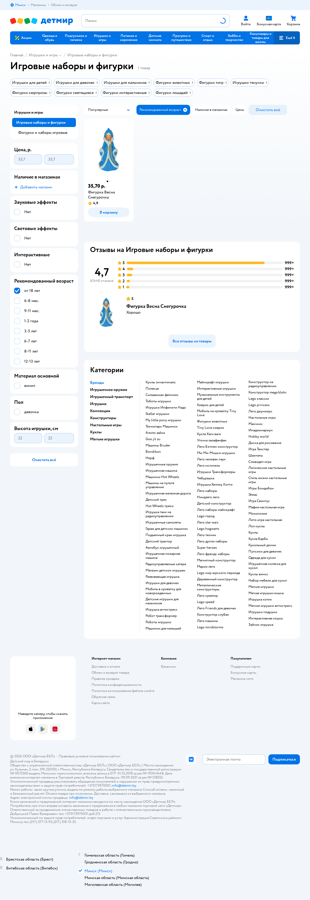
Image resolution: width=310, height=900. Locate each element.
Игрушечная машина (161, 471)
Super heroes (207, 548)
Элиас (253, 495)
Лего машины (207, 621)
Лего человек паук (211, 459)
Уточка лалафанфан (212, 440)
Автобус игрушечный (162, 548)
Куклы (253, 533)
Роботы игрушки (158, 622)
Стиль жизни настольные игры (267, 480)
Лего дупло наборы (212, 541)
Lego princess (259, 405)
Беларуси (41, 761)
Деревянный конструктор (217, 579)
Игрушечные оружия (162, 464)
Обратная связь (103, 697)
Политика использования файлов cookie (123, 691)
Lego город (205, 516)
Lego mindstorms (210, 627)
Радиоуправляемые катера (166, 564)
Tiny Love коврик (210, 428)
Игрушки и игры (43, 55)
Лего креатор (207, 596)
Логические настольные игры (267, 470)
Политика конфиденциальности (117, 685)
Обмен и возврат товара (110, 672)
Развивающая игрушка (162, 577)
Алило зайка (155, 433)
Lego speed (205, 602)
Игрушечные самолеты (163, 522)
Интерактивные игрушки (216, 389)
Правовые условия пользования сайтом (89, 756)
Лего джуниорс (260, 411)
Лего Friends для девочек (216, 608)
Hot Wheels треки (160, 506)
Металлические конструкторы (209, 587)
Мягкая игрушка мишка (266, 593)
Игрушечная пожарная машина (163, 556)
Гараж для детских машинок (167, 529)
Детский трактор (159, 541)
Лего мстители (208, 466)
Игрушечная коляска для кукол (267, 566)
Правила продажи (105, 679)
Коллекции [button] (100, 410)
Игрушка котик (260, 599)
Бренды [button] (97, 382)
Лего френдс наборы (213, 554)
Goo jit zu (153, 439)
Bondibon (153, 452)
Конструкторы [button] (103, 417)
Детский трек (156, 500)
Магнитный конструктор (216, 560)
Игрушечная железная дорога (168, 493)
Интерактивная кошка (265, 618)
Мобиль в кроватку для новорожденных (163, 591)
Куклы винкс (258, 574)
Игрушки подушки (262, 612)
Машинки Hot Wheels (162, 477)
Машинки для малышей (163, 629)
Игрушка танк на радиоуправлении (160, 514)
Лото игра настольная (265, 520)
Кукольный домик (262, 545)
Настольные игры (262, 418)
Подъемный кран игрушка (166, 535)
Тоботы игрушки (158, 401)
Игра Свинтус (259, 501)
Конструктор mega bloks (267, 392)
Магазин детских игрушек (165, 570)
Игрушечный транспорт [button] (111, 396)
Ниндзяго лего (208, 497)
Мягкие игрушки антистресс (270, 606)
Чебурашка (205, 478)
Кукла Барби (258, 539)
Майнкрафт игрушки (213, 382)
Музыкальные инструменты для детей (218, 397)
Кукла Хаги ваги (209, 434)
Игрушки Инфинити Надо (166, 408)
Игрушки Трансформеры (216, 472)
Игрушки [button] (98, 403)
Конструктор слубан (213, 615)
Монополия (257, 514)
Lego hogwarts (208, 529)
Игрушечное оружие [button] (108, 389)
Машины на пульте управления (160, 485)
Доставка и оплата (106, 666)
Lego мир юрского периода (218, 573)
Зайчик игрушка (260, 625)
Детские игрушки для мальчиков (162, 601)
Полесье (152, 389)
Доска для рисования (264, 443)
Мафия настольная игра (266, 507)
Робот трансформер (161, 616)
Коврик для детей (210, 405)
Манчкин (255, 424)
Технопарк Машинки (162, 426)
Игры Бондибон (261, 488)
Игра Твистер (258, 449)
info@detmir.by (124, 785)
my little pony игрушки (163, 420)
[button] (287, 37)
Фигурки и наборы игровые (42, 132)
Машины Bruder (158, 445)
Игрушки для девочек (162, 583)
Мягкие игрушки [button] (105, 439)
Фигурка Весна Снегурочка (156, 306)
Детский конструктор (214, 504)
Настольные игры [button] (106, 425)
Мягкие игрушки (261, 587)
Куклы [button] (96, 432)
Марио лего (206, 567)
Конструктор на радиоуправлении (262, 384)
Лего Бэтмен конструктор (217, 447)
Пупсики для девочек (265, 551)
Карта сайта (100, 703)
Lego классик (258, 399)
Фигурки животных (212, 421)
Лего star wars (207, 522)
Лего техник (206, 535)
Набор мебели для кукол (267, 581)
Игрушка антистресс (162, 610)
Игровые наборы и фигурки (92, 55)
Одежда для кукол (262, 558)
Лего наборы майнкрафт (216, 510)
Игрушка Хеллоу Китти (215, 485)
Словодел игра (259, 462)
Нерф (150, 458)
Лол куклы (256, 526)
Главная (16, 55)
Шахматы (255, 456)
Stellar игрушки (157, 414)
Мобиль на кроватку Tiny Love (216, 413)
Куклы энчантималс (161, 382)
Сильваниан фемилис (162, 395)
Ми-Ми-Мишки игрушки (216, 453)
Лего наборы (207, 491)
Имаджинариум (260, 430)
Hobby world (258, 437)
